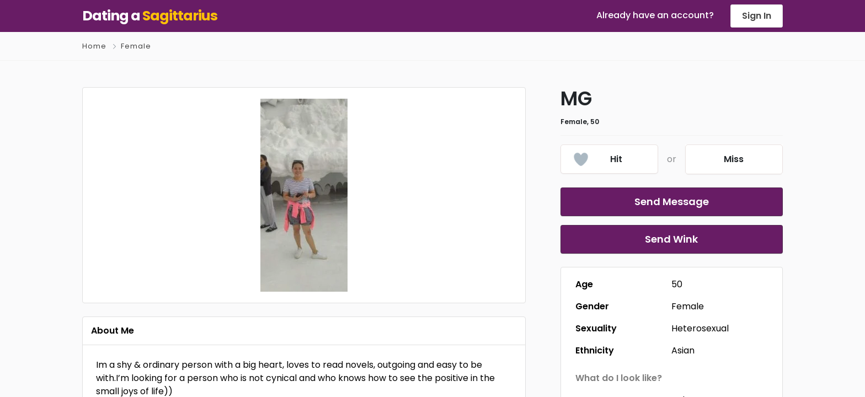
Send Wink (671, 239)
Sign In (756, 15)
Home (94, 46)
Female (136, 46)
